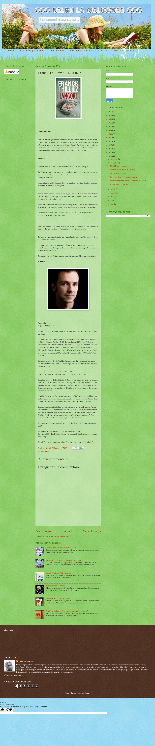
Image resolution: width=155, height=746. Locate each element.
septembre (114, 193)
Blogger (87, 693)
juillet (113, 200)
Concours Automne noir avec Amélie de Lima (61, 548)
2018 (110, 141)
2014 (110, 156)
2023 (110, 123)
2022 (110, 127)
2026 (110, 112)
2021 (110, 130)
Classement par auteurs (31, 50)
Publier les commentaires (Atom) (56, 536)
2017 (110, 145)
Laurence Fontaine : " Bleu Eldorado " (59, 573)
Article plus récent (44, 531)
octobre (113, 189)
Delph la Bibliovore (26, 661)
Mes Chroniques (56, 50)
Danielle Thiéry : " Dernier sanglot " (58, 598)
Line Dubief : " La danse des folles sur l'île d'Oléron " (64, 560)
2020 (110, 134)
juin (112, 204)
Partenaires (103, 50)
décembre (114, 159)
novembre (114, 163)
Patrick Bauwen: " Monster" (55, 586)
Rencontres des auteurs (81, 50)
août (112, 196)
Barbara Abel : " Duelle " (118, 173)
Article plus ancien (92, 531)
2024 (110, 119)
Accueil (11, 50)
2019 (110, 138)
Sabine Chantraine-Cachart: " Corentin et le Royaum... (129, 181)
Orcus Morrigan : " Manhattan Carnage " (124, 177)
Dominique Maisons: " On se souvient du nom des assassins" (67, 611)
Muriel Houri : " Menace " (119, 166)
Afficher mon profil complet (13, 675)
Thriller (47, 452)
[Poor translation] (9, 710)
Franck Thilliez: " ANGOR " (120, 184)
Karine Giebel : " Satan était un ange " (123, 170)
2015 (110, 152)
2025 (110, 116)
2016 (110, 149)
